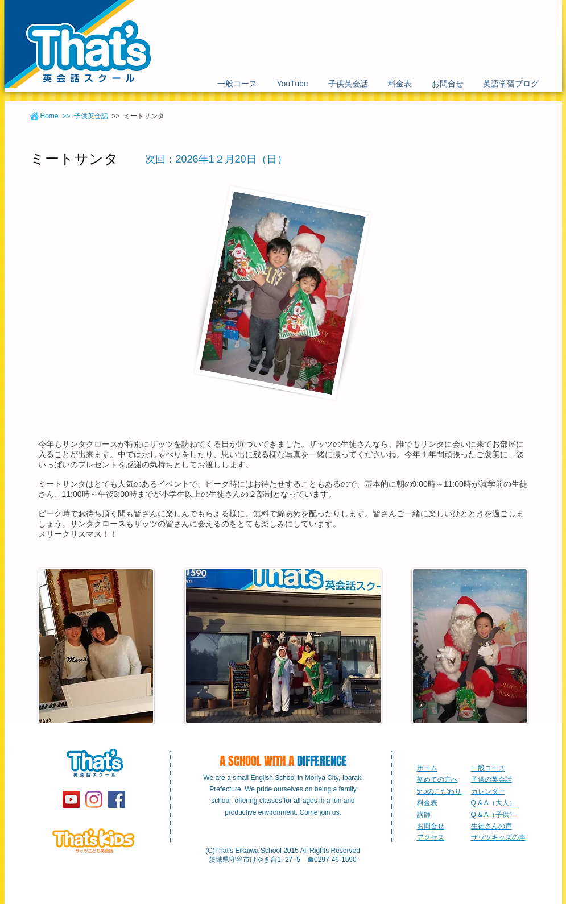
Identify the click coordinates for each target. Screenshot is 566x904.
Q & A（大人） (493, 803)
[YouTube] (71, 799)
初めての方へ (437, 779)
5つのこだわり (439, 791)
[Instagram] (93, 799)
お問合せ (430, 826)
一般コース (488, 768)
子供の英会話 (491, 779)
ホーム (427, 768)
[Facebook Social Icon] (116, 799)
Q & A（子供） (493, 815)
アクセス (430, 837)
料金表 (427, 803)
